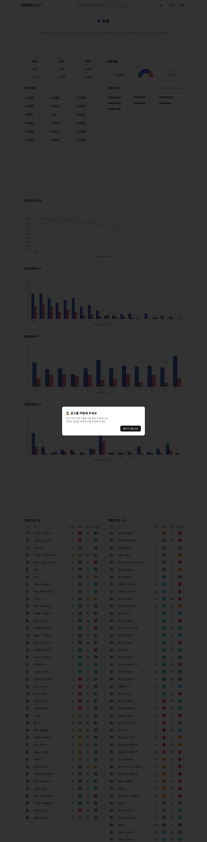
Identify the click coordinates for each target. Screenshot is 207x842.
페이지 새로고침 (130, 428)
